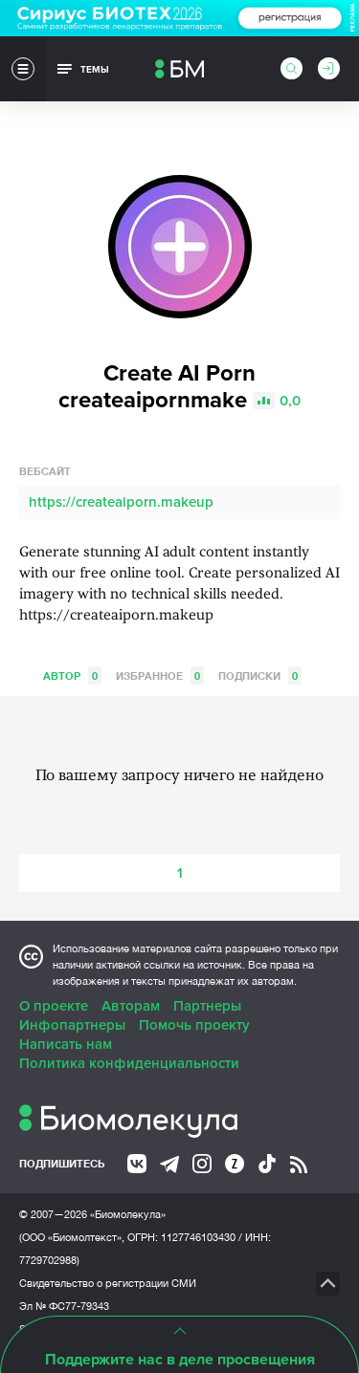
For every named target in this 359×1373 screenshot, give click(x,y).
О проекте (53, 1005)
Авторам (130, 1005)
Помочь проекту (194, 1025)
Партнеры (207, 1005)
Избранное (160, 675)
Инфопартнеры (72, 1025)
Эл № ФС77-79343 (64, 1306)
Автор (72, 675)
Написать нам (65, 1044)
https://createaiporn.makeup (121, 502)
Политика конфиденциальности (129, 1063)
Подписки (260, 675)
